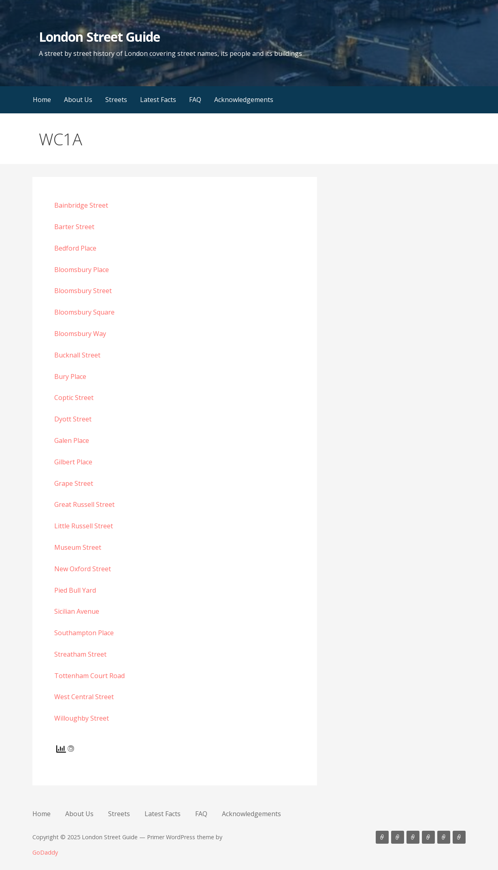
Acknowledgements (243, 99)
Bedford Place (75, 248)
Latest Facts (158, 99)
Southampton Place (84, 632)
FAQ (195, 99)
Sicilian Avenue (76, 611)
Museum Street (77, 547)
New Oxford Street (82, 568)
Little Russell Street (83, 525)
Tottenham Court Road (89, 675)
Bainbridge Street (81, 205)
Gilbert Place (73, 461)
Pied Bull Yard (75, 590)
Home (42, 99)
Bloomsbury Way (80, 333)
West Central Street (84, 696)
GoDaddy (45, 852)
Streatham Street (80, 654)
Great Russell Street (84, 504)
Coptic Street (74, 397)
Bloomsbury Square (84, 312)
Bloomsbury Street (83, 290)
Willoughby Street (81, 718)
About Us (78, 99)
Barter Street (74, 226)
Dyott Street (73, 419)
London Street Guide (99, 36)
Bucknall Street (77, 355)
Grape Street (73, 483)
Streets (116, 99)
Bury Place (70, 376)
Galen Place (71, 440)
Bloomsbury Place (81, 269)
